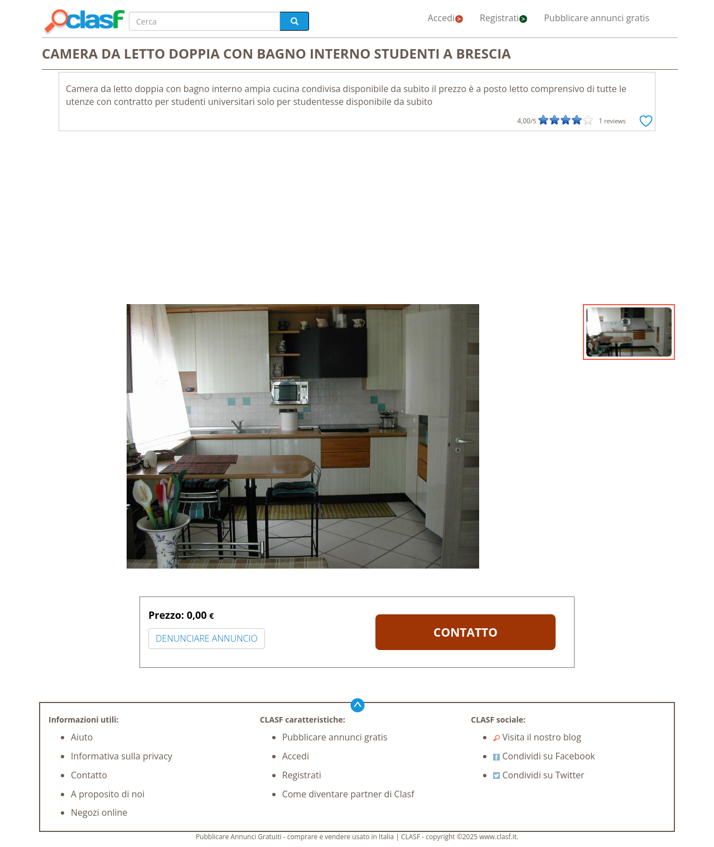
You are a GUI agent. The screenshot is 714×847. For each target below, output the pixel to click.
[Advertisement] (357, 220)
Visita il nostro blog (537, 737)
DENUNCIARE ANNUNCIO (207, 638)
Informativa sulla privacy (121, 756)
